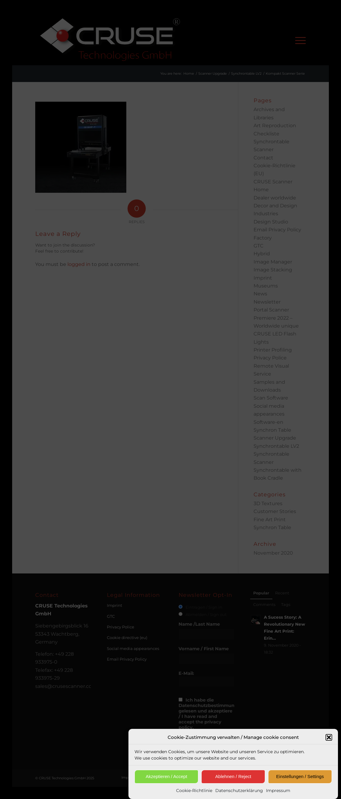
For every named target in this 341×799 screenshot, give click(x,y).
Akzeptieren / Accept (166, 779)
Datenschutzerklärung (239, 793)
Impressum (278, 793)
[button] (329, 741)
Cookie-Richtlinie (194, 793)
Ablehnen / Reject (233, 779)
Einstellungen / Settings (300, 779)
